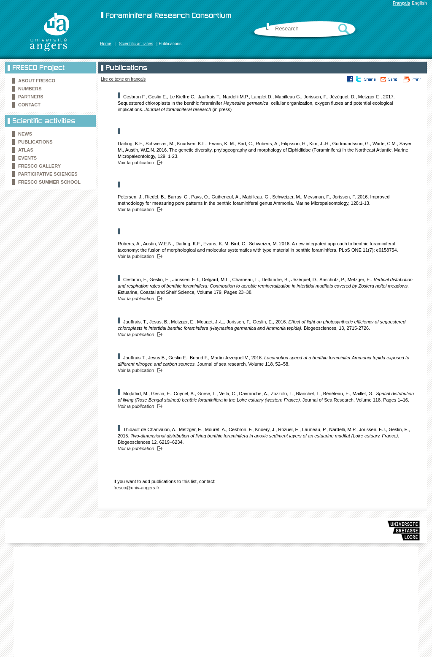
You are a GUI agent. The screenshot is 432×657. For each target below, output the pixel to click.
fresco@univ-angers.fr (136, 487)
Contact (29, 104)
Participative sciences (48, 173)
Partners (30, 96)
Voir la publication (136, 162)
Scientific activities (136, 43)
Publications (35, 141)
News (25, 133)
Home (105, 43)
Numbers (30, 88)
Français (401, 3)
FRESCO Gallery (39, 165)
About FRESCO (36, 80)
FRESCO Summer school (49, 182)
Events (27, 157)
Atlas (25, 149)
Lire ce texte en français (123, 79)
